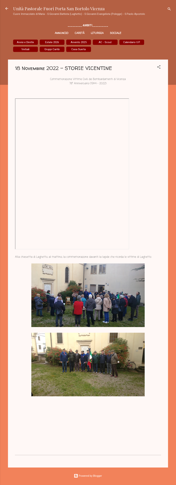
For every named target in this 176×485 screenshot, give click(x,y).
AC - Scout (105, 42)
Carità (79, 33)
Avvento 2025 (79, 42)
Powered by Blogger (88, 475)
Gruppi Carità (51, 49)
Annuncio (61, 33)
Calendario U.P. (131, 42)
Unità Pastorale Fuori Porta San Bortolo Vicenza (59, 8)
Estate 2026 (52, 42)
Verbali (25, 49)
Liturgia (97, 33)
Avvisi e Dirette (25, 42)
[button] (159, 67)
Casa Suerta (78, 49)
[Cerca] (169, 9)
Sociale (115, 33)
